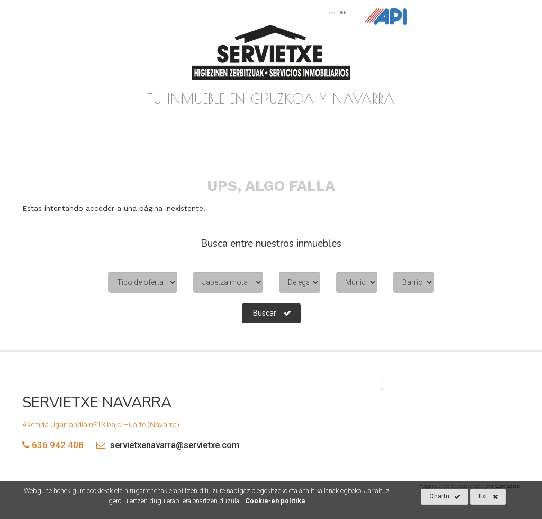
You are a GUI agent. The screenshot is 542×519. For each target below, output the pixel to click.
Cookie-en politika (275, 501)
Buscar (272, 313)
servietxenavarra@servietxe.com (165, 445)
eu (343, 12)
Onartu (444, 496)
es (332, 12)
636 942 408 (58, 445)
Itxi (488, 496)
